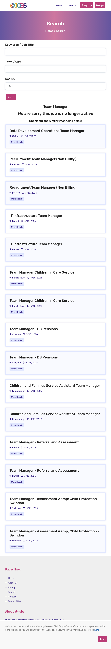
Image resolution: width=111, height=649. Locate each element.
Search (72, 5)
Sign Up (87, 5)
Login (100, 5)
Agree (103, 639)
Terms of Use (14, 601)
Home (59, 5)
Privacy (11, 587)
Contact (12, 596)
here (96, 629)
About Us (12, 582)
